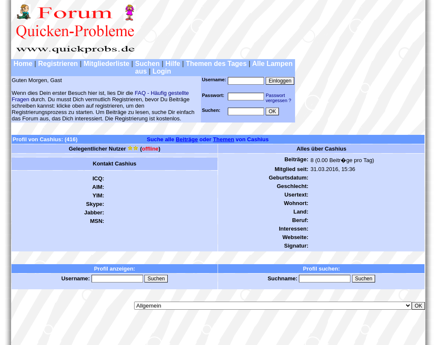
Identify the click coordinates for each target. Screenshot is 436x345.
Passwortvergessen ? (278, 98)
